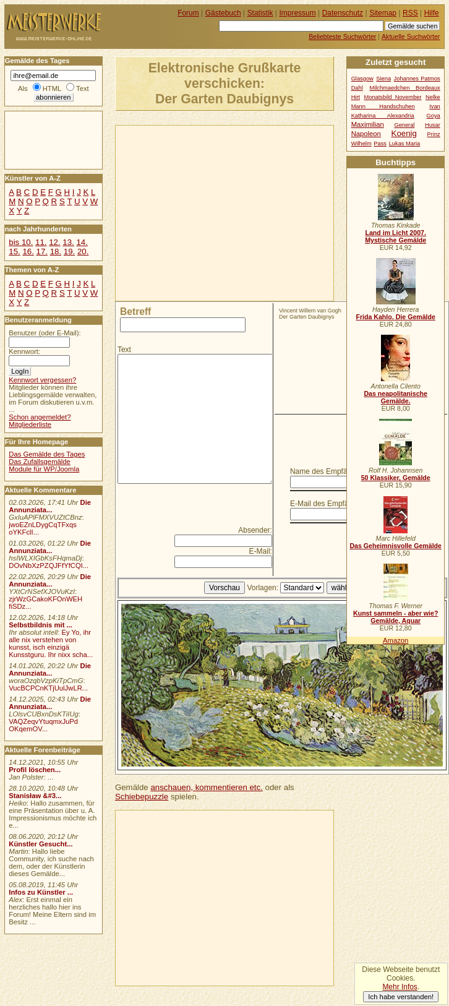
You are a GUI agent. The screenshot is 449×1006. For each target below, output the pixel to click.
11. (40, 242)
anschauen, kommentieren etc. (206, 787)
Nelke (432, 97)
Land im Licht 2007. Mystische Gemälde (395, 236)
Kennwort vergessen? (42, 380)
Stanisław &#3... (35, 795)
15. (14, 251)
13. (68, 242)
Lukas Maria (405, 143)
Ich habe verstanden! (401, 996)
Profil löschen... (35, 769)
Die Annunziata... (50, 506)
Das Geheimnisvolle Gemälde (395, 545)
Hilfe (431, 13)
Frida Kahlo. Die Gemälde (395, 316)
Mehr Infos (399, 986)
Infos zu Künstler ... (41, 892)
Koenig (404, 133)
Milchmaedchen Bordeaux (404, 88)
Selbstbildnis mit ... (40, 625)
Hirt (355, 97)
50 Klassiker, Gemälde (395, 477)
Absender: (255, 530)
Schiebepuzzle (141, 796)
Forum (188, 13)
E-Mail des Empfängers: (329, 503)
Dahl (357, 88)
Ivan (434, 106)
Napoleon (366, 133)
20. (82, 251)
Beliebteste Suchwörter (342, 36)
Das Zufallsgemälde (40, 461)
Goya (433, 116)
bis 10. (21, 242)
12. (54, 242)
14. (81, 242)
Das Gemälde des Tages (47, 454)
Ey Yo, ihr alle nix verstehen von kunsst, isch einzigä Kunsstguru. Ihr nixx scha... (51, 643)
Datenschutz (342, 13)
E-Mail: (260, 551)
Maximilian (367, 124)
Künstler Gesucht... (40, 844)
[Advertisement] (249, 212)
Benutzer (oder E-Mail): (44, 333)
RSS (410, 13)
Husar (432, 125)
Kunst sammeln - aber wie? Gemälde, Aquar (395, 616)
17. (42, 251)
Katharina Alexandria (382, 116)
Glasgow (362, 78)
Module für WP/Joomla (44, 469)
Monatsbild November (393, 97)
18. (55, 251)
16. (27, 251)
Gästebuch (223, 13)
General (404, 125)
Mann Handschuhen (383, 106)
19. (69, 251)
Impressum (298, 13)
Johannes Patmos (417, 78)
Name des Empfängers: (329, 471)
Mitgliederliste (30, 424)
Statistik (260, 13)
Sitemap (382, 13)
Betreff (135, 311)
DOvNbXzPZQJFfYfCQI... (48, 565)
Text (124, 349)
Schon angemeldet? (40, 417)
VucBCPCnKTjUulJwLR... (48, 688)
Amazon (395, 640)
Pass (380, 143)
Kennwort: (24, 351)
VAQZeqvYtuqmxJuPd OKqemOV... (43, 725)
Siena (383, 78)
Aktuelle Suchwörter (411, 36)
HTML (52, 88)
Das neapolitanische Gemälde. (395, 397)
